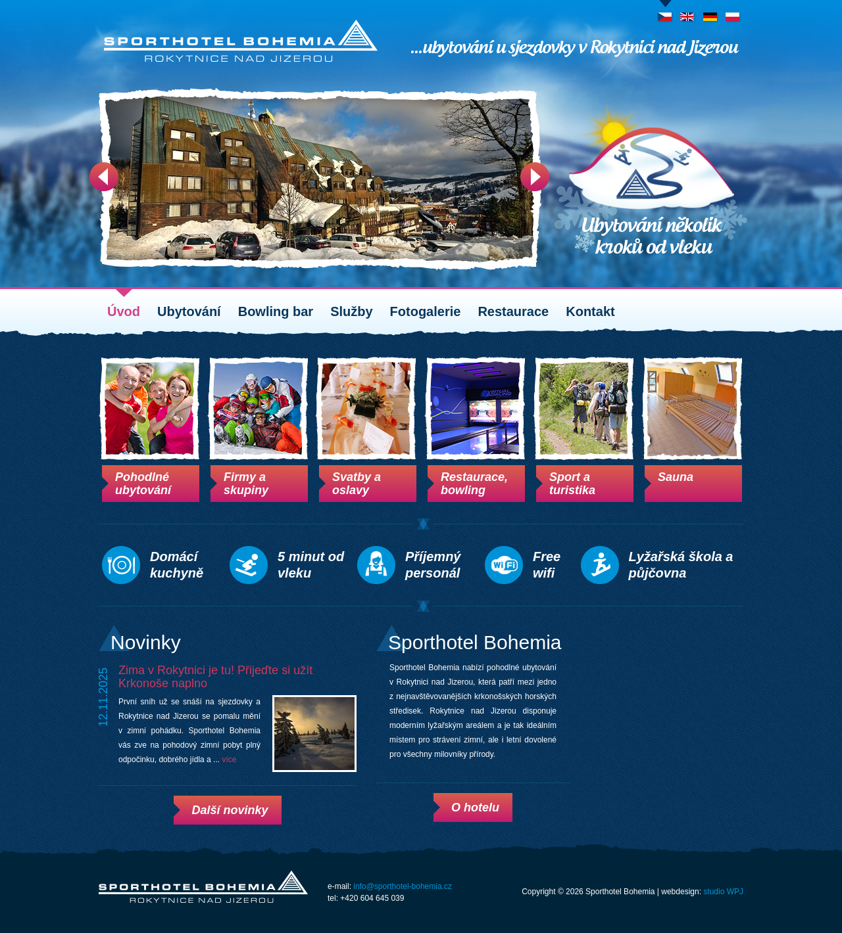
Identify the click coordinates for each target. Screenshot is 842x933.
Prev (103, 176)
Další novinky (229, 810)
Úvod (123, 311)
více (229, 759)
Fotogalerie (425, 311)
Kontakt (590, 311)
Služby (351, 311)
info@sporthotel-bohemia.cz (402, 886)
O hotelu (475, 807)
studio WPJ (723, 891)
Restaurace (513, 311)
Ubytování (189, 311)
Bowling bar (275, 311)
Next (534, 176)
